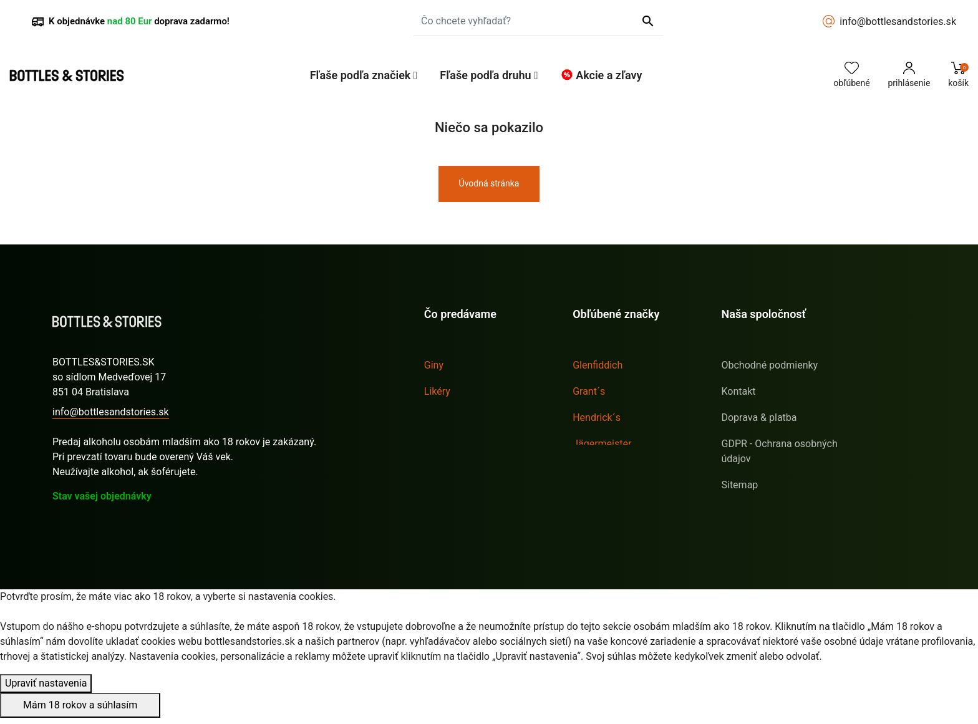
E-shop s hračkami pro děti (780, 511)
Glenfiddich (597, 365)
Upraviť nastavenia (46, 689)
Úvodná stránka (489, 183)
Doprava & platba (758, 417)
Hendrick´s (597, 417)
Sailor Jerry (597, 470)
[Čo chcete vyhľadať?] (538, 21)
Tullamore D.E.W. (610, 496)
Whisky (440, 444)
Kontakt (738, 391)
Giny (433, 365)
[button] (364, 75)
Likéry (437, 391)
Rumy (436, 417)
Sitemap (739, 485)
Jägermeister (602, 444)
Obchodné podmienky (769, 365)
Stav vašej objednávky (102, 496)
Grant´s (589, 391)
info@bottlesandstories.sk (898, 21)
